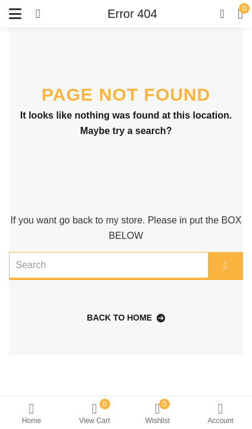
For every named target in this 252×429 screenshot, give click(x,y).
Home (31, 414)
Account (220, 414)
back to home (126, 317)
